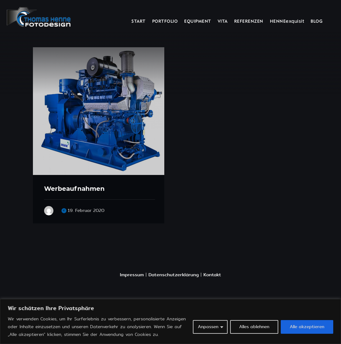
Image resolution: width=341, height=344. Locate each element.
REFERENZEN (248, 22)
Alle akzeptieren (307, 326)
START (138, 22)
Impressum (132, 274)
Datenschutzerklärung (173, 274)
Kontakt (212, 274)
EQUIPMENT (197, 22)
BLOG (316, 22)
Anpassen (208, 326)
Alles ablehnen (254, 326)
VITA (223, 22)
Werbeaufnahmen (74, 188)
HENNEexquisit (287, 22)
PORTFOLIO (165, 22)
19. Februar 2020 (86, 210)
